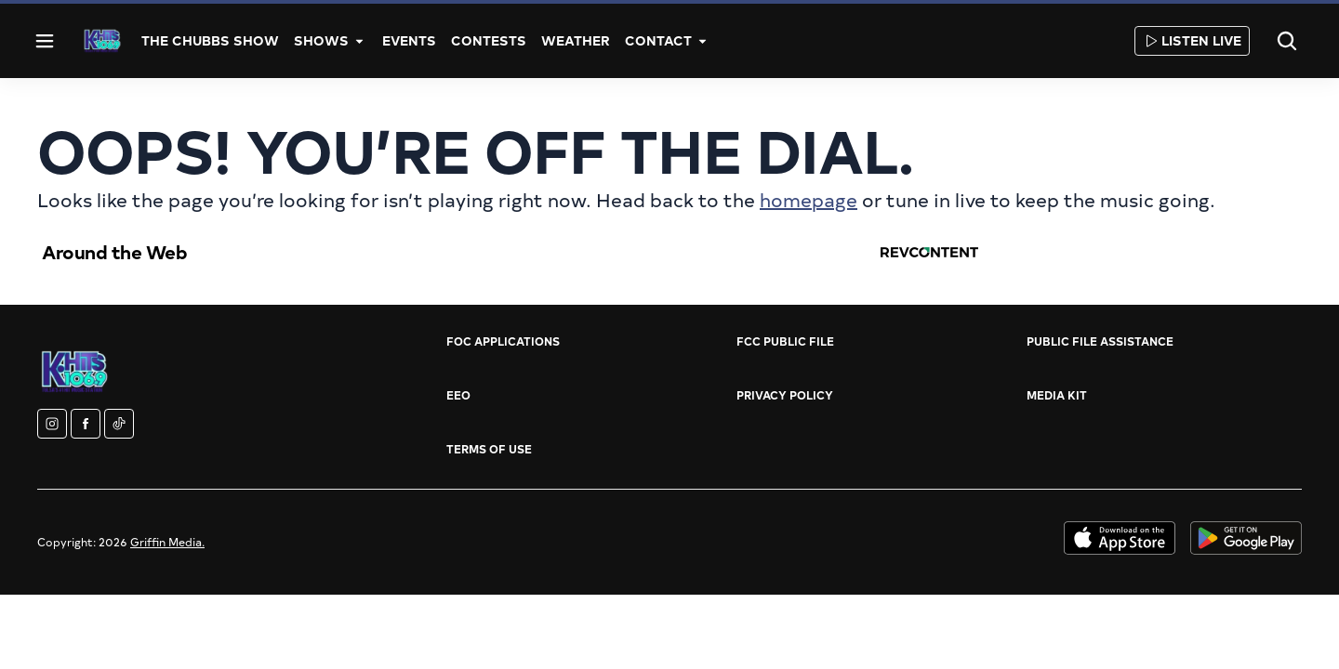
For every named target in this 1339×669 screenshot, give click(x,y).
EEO (458, 394)
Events (409, 40)
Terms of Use (489, 448)
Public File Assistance (1100, 341)
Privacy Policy (784, 394)
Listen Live (1192, 40)
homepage (808, 199)
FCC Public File (785, 341)
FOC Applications (503, 341)
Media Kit (1057, 394)
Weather (575, 40)
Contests (488, 40)
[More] (359, 40)
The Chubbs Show (210, 40)
